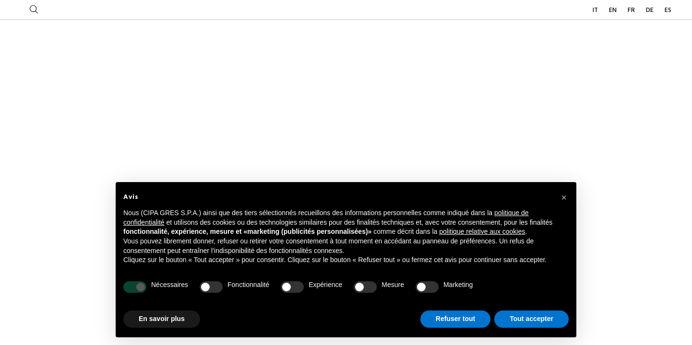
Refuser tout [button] (455, 318)
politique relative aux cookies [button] (482, 231)
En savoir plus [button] (162, 318)
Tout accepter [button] (531, 318)
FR (632, 10)
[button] (564, 197)
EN (613, 10)
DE (650, 10)
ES (668, 10)
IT (596, 10)
